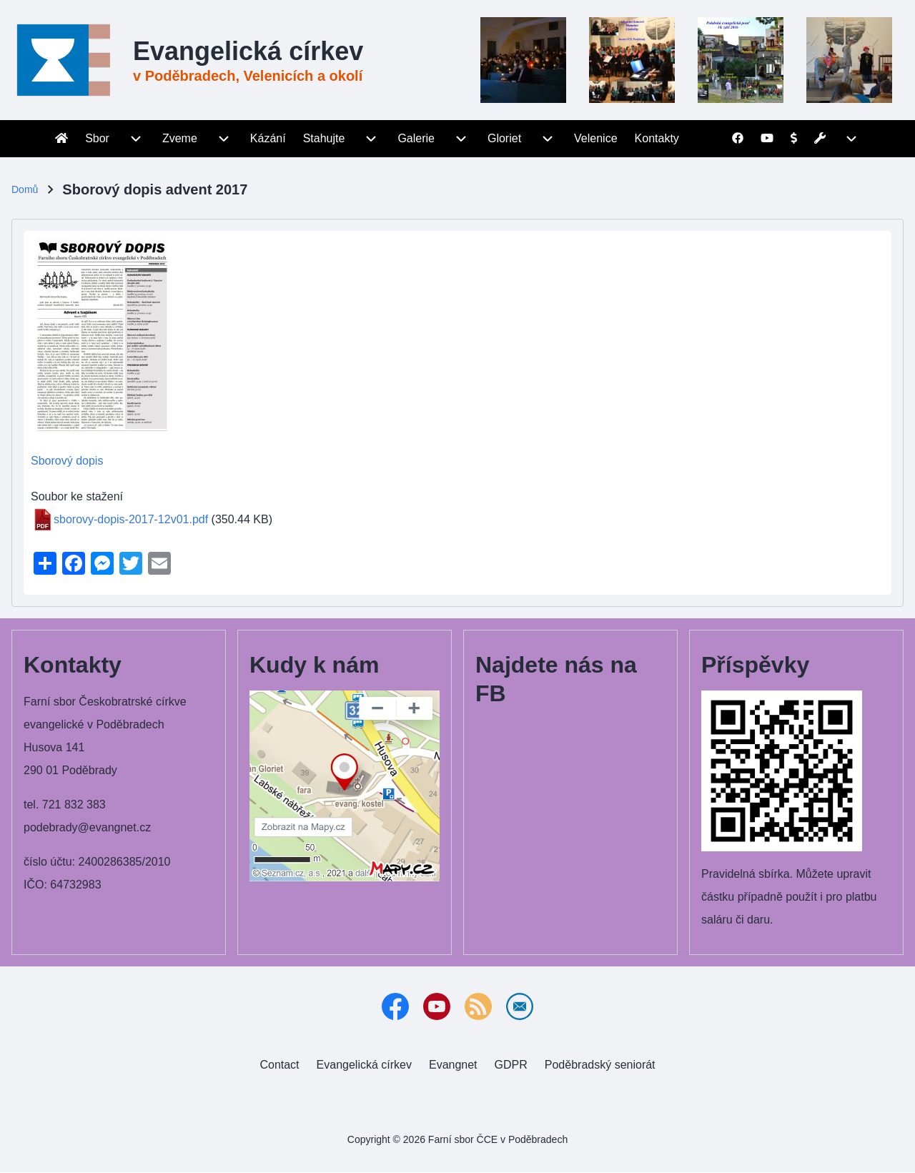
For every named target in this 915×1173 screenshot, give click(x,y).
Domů (24, 189)
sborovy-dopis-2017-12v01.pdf (131, 519)
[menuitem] (61, 138)
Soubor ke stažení (77, 496)
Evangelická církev (248, 51)
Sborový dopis (67, 461)
